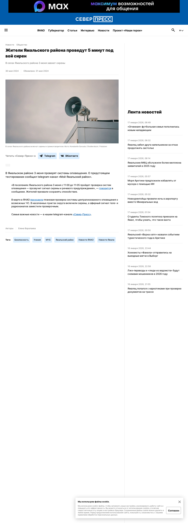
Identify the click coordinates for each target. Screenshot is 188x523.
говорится (105, 188)
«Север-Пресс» (82, 214)
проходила (36, 199)
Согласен (173, 510)
